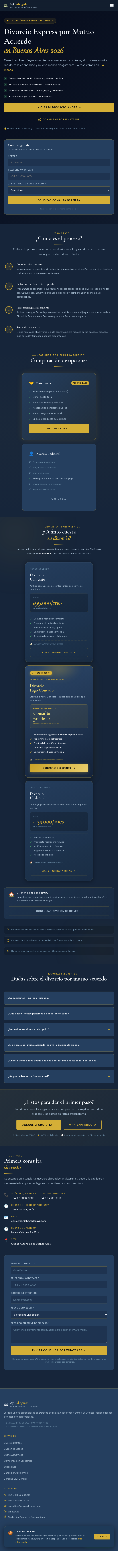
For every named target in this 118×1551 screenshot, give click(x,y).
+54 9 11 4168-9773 (50, 1198)
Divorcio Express (13, 1442)
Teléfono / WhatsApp (20, 170)
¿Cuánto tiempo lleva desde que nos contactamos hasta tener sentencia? (52, 1060)
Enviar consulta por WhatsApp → (59, 1350)
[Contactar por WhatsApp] (98, 1541)
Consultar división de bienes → (59, 911)
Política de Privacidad (18, 1541)
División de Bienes (13, 1448)
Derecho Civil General (15, 1478)
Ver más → (58, 499)
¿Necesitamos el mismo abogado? (28, 1029)
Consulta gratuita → (39, 1125)
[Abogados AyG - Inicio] (21, 5)
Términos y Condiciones (50, 1541)
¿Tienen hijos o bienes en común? (27, 183)
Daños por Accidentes (16, 1472)
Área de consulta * (22, 1308)
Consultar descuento (59, 768)
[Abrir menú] (111, 5)
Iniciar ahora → (59, 428)
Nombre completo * (23, 1263)
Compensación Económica (18, 1460)
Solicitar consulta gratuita (59, 200)
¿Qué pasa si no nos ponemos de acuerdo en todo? (38, 1013)
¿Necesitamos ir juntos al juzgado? (28, 998)
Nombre (12, 156)
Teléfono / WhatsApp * (25, 1278)
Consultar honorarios (59, 652)
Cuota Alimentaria (13, 1454)
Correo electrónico (24, 1293)
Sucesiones (10, 1466)
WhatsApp (13, 1511)
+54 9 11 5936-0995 (22, 1198)
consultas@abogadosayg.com (28, 1221)
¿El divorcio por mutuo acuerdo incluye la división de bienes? (44, 1045)
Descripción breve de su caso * (30, 1323)
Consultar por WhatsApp (58, 119)
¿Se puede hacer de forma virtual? (28, 1076)
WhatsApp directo (82, 1124)
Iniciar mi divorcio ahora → (59, 107)
